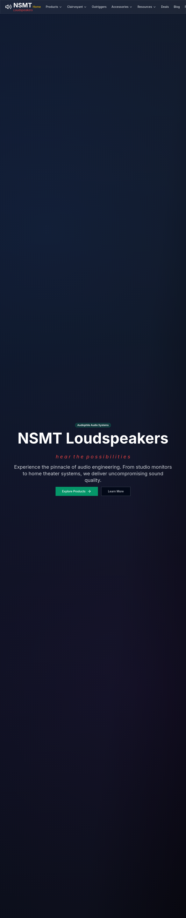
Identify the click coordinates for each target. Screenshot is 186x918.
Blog (177, 6)
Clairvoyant (77, 7)
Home (37, 6)
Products (54, 7)
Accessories (122, 7)
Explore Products (76, 491)
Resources (146, 7)
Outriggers (99, 6)
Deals (165, 6)
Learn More (116, 491)
